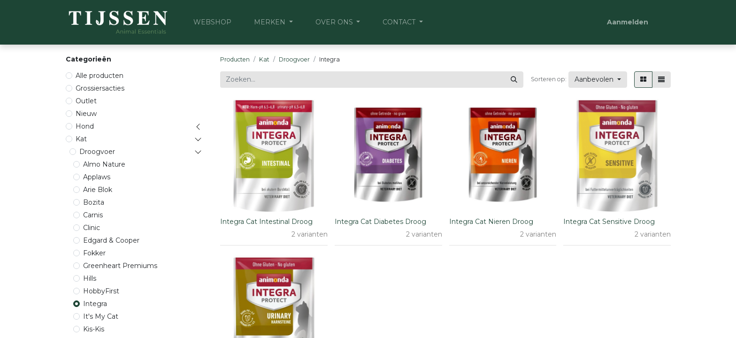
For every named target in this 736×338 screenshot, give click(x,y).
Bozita (93, 202)
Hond (85, 126)
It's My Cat (100, 316)
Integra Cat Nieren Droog (491, 221)
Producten (235, 59)
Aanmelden (627, 22)
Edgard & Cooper (111, 240)
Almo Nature (104, 164)
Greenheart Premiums (120, 265)
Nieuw (86, 113)
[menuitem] (212, 22)
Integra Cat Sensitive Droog (609, 221)
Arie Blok (97, 189)
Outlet (86, 101)
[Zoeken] (514, 79)
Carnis (93, 215)
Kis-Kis (93, 329)
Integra (95, 304)
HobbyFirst (101, 291)
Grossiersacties (100, 88)
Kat (81, 139)
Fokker (94, 253)
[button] (597, 79)
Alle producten (99, 75)
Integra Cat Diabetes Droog (380, 221)
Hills (89, 278)
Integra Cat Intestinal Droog (266, 221)
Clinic (91, 227)
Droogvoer (97, 151)
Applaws (96, 177)
